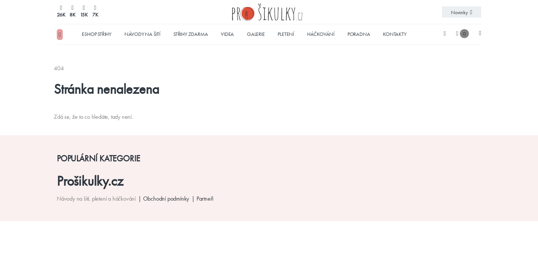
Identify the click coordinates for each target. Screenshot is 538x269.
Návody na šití (142, 34)
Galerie (256, 34)
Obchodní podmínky (166, 198)
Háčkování (320, 34)
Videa (227, 34)
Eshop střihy (96, 34)
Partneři (205, 198)
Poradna (358, 34)
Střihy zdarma (190, 34)
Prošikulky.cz (90, 181)
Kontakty (394, 34)
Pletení (286, 34)
